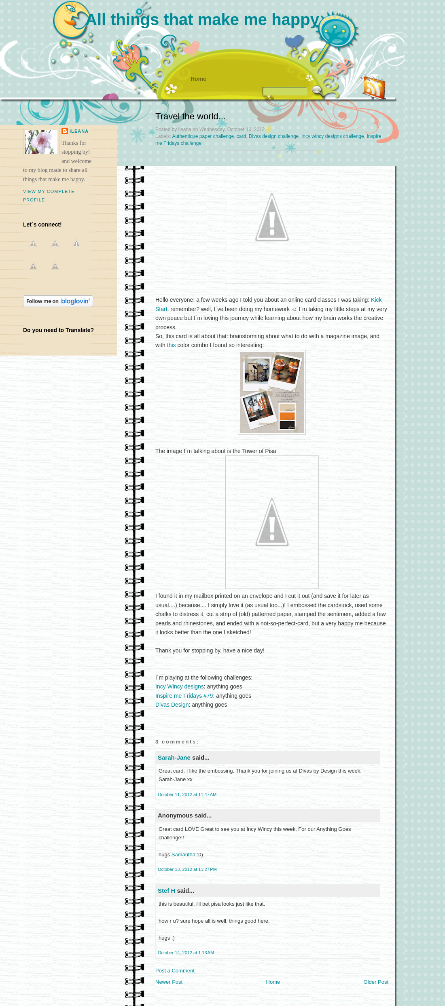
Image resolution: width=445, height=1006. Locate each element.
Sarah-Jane (174, 757)
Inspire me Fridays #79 (184, 696)
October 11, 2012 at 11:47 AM (187, 794)
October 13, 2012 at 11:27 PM (187, 869)
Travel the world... (190, 116)
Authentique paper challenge (203, 136)
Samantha (183, 854)
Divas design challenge (274, 136)
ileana (79, 131)
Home (198, 79)
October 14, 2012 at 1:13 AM (186, 952)
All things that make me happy (202, 19)
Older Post (376, 982)
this (171, 345)
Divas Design (172, 704)
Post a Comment (175, 971)
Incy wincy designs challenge (332, 136)
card (241, 136)
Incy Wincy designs (179, 686)
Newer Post (168, 982)
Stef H (166, 890)
